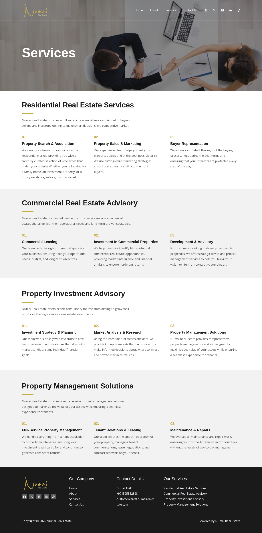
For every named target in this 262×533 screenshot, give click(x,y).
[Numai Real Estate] (35, 10)
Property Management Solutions (186, 504)
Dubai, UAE (124, 488)
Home (142, 10)
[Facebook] (206, 10)
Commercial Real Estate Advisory (186, 494)
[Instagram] (222, 10)
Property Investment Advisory (184, 499)
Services (171, 10)
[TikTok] (238, 10)
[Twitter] (214, 10)
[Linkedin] (230, 10)
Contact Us (190, 10)
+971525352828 (127, 494)
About (156, 10)
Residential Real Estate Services (185, 488)
